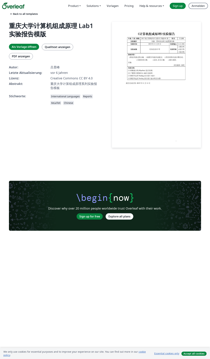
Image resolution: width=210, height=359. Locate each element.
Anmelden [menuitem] (198, 6)
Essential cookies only (166, 353)
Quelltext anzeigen (57, 47)
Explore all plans (119, 216)
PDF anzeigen (21, 56)
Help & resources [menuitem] (150, 6)
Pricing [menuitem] (129, 6)
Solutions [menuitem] (93, 6)
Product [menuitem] (73, 6)
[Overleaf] (13, 6)
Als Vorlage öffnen (24, 47)
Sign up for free (89, 216)
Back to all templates (24, 13)
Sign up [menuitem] (178, 6)
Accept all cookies (193, 353)
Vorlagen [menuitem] (113, 6)
